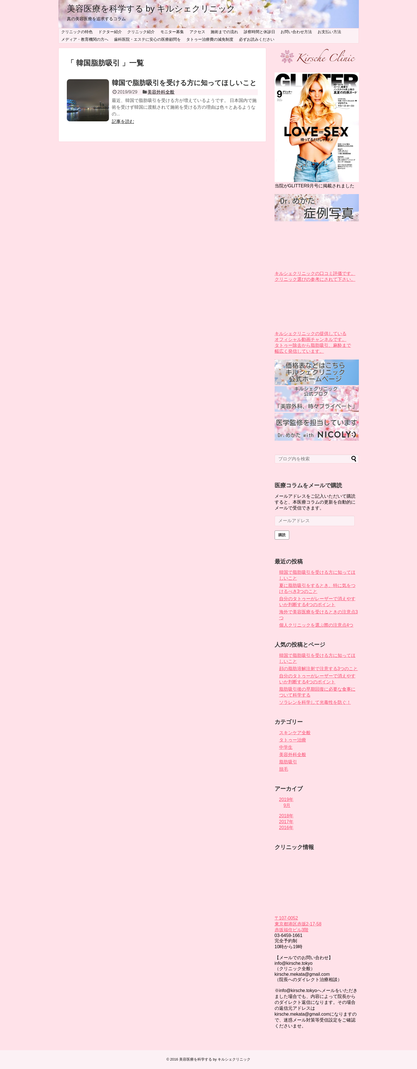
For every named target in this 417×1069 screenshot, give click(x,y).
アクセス (197, 31)
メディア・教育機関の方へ (84, 39)
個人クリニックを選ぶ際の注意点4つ (316, 625)
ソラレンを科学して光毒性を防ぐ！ (315, 702)
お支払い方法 (329, 31)
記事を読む (123, 121)
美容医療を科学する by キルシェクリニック (151, 8)
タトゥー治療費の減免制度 (209, 39)
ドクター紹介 (110, 31)
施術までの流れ (224, 31)
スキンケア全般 (295, 732)
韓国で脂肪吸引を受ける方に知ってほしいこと (184, 83)
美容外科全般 (160, 92)
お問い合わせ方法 (296, 31)
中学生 (286, 747)
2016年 (286, 827)
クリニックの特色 (77, 31)
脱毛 (283, 769)
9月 (287, 805)
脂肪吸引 (288, 761)
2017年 (286, 821)
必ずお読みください (256, 39)
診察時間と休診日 (259, 31)
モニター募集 (172, 31)
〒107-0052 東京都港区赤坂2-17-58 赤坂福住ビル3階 (298, 924)
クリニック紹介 (141, 31)
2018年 (286, 815)
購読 (282, 535)
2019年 (286, 799)
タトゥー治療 (292, 740)
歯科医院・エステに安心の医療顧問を (147, 39)
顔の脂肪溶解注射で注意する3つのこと (318, 668)
